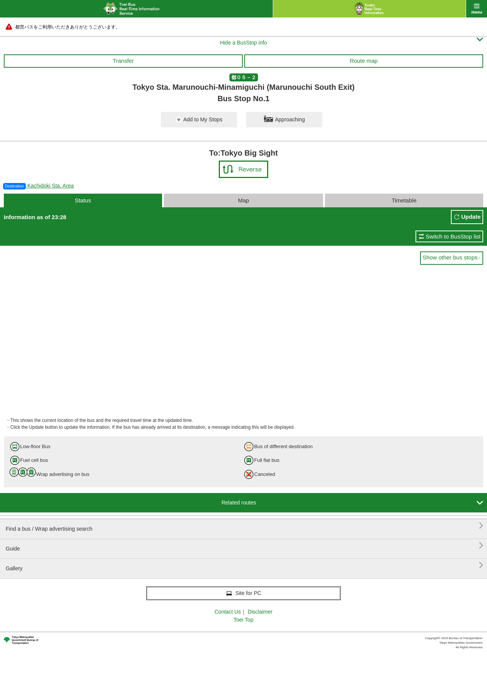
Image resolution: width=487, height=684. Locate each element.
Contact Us (228, 612)
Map (243, 200)
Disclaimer (260, 612)
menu (476, 8)
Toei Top (243, 620)
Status (83, 200)
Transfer (123, 60)
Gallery (244, 565)
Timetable (404, 200)
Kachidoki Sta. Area (38, 186)
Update (471, 216)
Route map (363, 60)
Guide (244, 545)
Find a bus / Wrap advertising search (244, 526)
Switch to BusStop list (453, 236)
